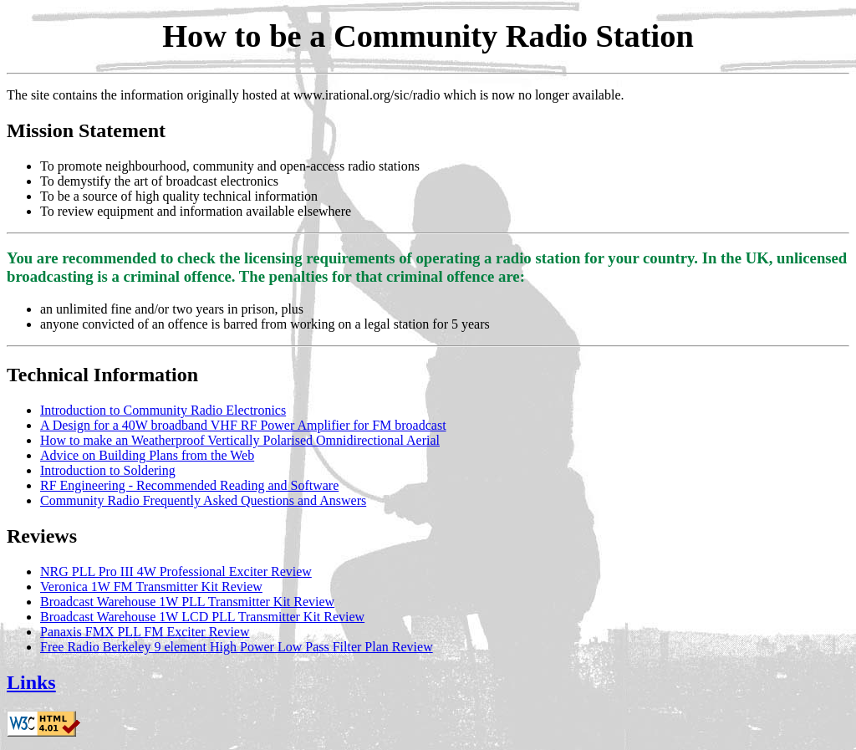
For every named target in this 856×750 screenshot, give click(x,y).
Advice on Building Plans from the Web (147, 455)
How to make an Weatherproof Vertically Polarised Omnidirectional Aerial (240, 440)
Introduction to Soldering (108, 470)
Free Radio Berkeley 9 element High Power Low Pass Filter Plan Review (236, 647)
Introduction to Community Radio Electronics (163, 410)
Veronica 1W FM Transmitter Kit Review (151, 586)
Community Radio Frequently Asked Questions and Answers (203, 500)
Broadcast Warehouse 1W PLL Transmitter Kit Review (187, 601)
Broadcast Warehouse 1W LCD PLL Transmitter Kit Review (202, 617)
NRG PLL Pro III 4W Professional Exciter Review (176, 571)
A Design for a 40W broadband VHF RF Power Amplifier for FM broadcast (243, 425)
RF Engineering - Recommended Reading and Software (189, 485)
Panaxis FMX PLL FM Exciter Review (145, 632)
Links (31, 682)
